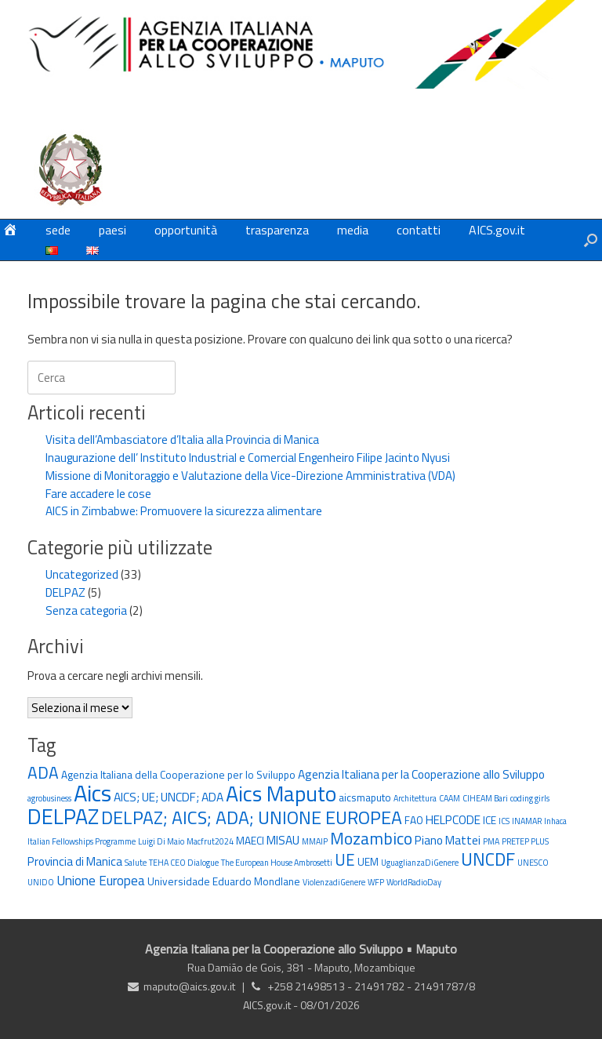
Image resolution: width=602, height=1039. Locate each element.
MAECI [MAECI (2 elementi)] (250, 840)
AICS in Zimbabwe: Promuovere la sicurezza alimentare (183, 511)
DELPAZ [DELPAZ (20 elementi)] (63, 816)
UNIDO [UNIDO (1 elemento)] (40, 882)
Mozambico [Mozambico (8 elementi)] (371, 838)
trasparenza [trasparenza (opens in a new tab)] (277, 229)
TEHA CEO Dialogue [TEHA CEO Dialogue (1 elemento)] (184, 862)
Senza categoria (86, 610)
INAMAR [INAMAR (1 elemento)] (527, 821)
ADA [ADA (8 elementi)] (43, 772)
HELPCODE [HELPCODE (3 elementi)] (453, 819)
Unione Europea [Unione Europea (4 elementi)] (100, 880)
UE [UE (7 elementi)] (345, 860)
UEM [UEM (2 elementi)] (368, 862)
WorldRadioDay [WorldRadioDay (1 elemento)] (413, 882)
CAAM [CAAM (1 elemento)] (449, 798)
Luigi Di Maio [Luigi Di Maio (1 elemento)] (161, 841)
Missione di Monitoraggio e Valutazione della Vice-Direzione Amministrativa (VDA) (250, 476)
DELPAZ (65, 592)
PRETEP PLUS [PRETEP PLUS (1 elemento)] (525, 841)
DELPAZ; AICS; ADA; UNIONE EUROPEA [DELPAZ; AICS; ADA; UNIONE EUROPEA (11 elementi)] (251, 817)
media (352, 229)
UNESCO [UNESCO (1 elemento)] (533, 862)
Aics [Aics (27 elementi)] (92, 793)
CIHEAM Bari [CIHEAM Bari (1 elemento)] (485, 798)
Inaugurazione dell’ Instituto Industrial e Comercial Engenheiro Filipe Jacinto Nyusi (247, 458)
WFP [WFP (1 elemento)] (376, 882)
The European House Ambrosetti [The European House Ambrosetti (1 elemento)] (276, 862)
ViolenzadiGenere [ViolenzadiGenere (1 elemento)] (334, 882)
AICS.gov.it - (271, 1005)
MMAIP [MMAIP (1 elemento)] (315, 841)
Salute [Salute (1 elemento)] (136, 862)
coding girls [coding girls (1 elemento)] (529, 798)
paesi (112, 229)
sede (58, 229)
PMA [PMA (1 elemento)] (491, 841)
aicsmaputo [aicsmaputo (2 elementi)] (365, 797)
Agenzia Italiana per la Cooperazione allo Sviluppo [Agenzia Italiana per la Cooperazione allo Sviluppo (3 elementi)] (421, 774)
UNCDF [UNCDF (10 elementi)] (488, 859)
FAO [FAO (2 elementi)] (413, 820)
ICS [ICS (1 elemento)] (504, 821)
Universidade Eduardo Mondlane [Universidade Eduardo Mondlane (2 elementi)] (223, 881)
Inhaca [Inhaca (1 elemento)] (555, 821)
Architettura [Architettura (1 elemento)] (415, 798)
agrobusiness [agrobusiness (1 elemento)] (49, 798)
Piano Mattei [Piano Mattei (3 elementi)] (448, 839)
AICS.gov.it (497, 229)
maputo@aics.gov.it (189, 986)
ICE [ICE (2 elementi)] (489, 820)
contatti (419, 229)
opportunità (185, 229)
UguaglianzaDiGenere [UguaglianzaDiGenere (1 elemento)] (420, 862)
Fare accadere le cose (98, 494)
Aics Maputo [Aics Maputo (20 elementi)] (281, 793)
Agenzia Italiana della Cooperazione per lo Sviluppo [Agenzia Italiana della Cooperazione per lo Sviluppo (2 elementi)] (178, 775)
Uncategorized (81, 574)
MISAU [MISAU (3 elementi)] (283, 839)
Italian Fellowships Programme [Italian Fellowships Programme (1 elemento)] (81, 841)
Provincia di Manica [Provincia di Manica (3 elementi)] (74, 861)
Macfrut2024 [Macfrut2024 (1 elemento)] (210, 841)
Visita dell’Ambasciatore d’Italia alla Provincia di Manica (182, 439)
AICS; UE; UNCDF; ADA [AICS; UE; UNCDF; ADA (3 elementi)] (168, 796)
